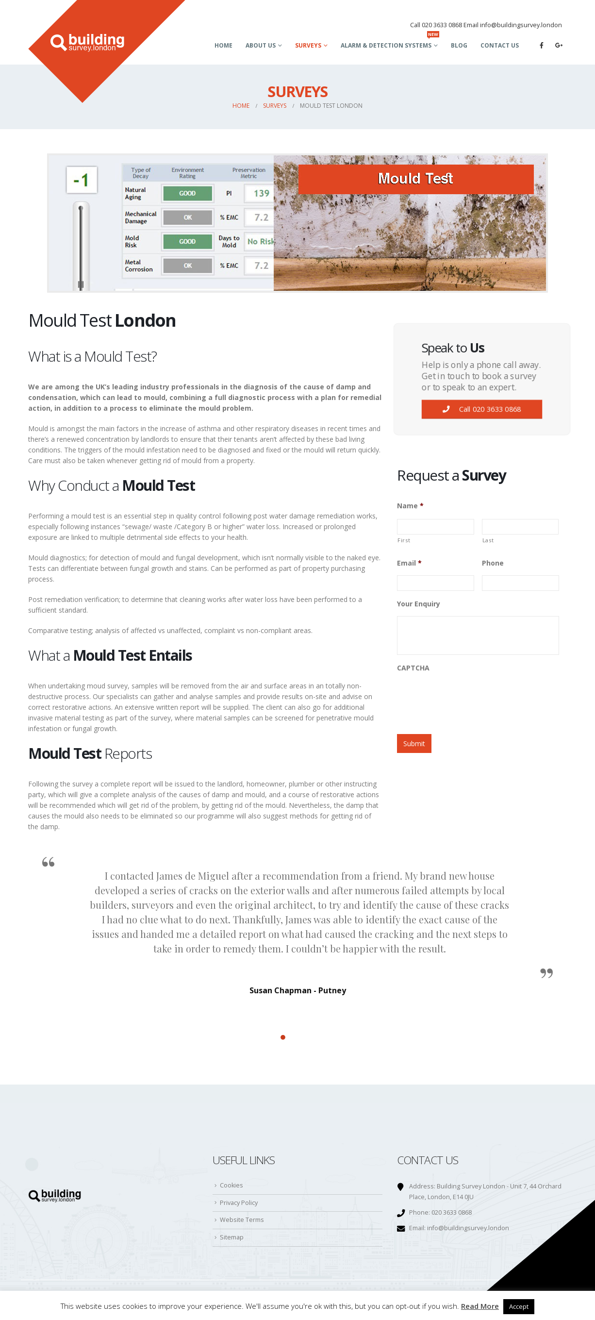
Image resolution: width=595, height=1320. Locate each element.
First (403, 540)
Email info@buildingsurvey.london (512, 25)
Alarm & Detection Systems (390, 42)
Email (409, 563)
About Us (261, 45)
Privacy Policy (239, 1203)
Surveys (308, 45)
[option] (297, 922)
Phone (493, 563)
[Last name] (520, 527)
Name (410, 505)
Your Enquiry (418, 604)
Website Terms (242, 1220)
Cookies (231, 1185)
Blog (459, 45)
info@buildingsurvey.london (468, 1228)
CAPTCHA (413, 668)
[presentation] (471, 699)
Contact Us (499, 45)
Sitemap (232, 1237)
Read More (480, 1306)
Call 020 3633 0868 (436, 25)
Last (488, 540)
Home (223, 45)
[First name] (435, 527)
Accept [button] (519, 1306)
